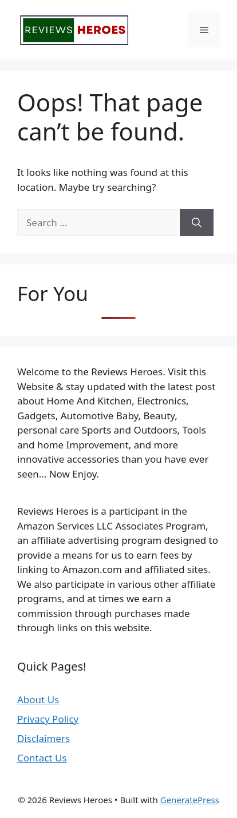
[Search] (197, 222)
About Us (38, 699)
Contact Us (42, 757)
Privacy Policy (47, 718)
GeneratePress (189, 799)
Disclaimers (43, 738)
